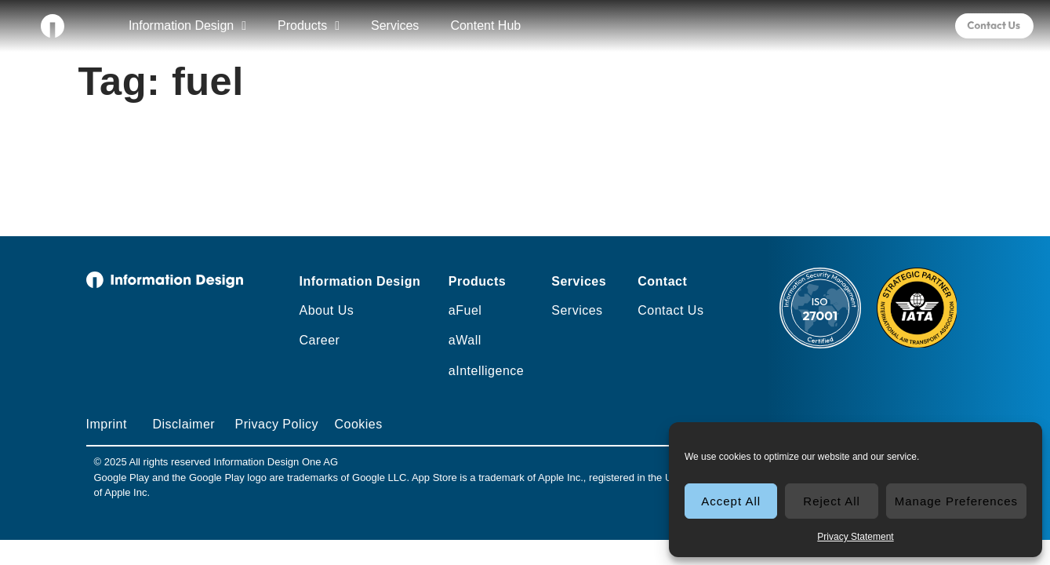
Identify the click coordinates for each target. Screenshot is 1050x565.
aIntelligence (486, 370)
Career (319, 340)
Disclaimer (183, 424)
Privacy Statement (855, 536)
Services (395, 25)
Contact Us (670, 310)
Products (309, 26)
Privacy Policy (276, 424)
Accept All (731, 501)
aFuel (465, 310)
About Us (326, 310)
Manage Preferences (956, 501)
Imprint (106, 424)
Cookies (358, 424)
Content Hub (485, 25)
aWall (465, 340)
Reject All (831, 501)
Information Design (187, 26)
